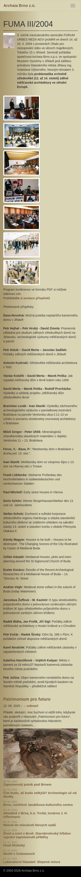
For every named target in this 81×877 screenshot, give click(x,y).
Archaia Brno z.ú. (19, 5)
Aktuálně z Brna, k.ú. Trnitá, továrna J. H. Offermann (35, 815)
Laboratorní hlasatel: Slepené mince (31, 862)
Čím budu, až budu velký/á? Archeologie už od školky (40, 794)
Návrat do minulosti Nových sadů (29, 825)
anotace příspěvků (36, 298)
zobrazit (32, 706)
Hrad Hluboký (14, 845)
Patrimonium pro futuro (27, 699)
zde (18, 294)
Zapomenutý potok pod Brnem (27, 784)
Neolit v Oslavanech (19, 853)
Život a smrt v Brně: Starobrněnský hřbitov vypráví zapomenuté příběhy (37, 835)
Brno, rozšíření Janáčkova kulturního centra (38, 805)
